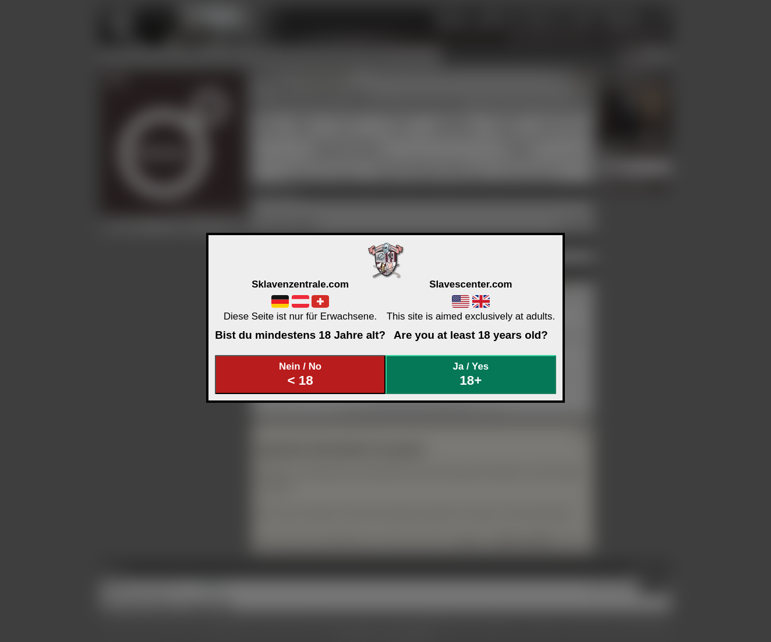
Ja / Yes (471, 374)
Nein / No (300, 374)
